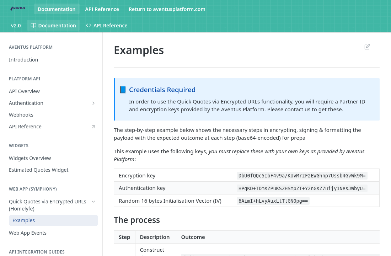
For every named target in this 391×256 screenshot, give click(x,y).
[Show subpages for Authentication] (93, 103)
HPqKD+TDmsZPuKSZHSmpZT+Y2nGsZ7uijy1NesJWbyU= (302, 188)
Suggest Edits (367, 46)
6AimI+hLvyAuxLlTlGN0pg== (273, 201)
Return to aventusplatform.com (167, 9)
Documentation (57, 9)
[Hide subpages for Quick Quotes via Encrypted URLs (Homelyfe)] (93, 201)
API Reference (102, 9)
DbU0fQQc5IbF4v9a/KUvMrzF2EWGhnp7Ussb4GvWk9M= (302, 175)
